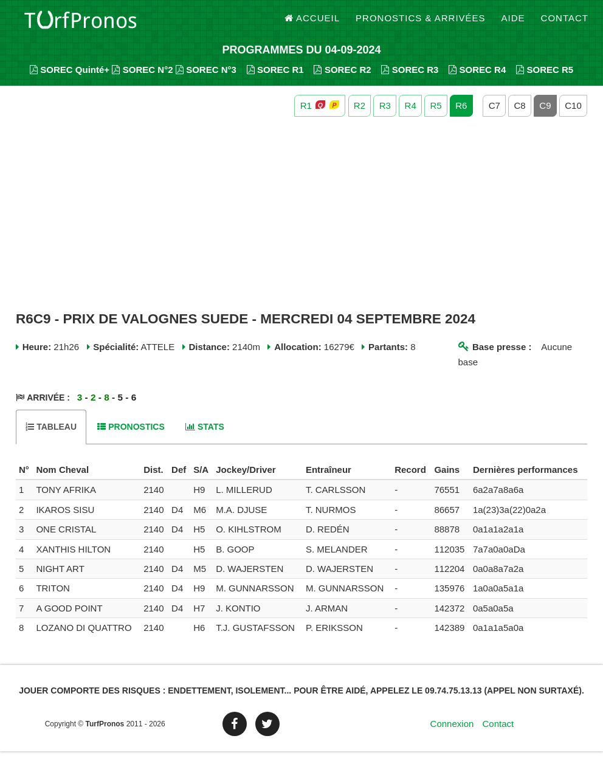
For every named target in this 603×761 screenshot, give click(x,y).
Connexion (452, 733)
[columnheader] (24, 479)
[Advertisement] (301, 224)
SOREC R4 (477, 79)
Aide (513, 24)
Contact (564, 24)
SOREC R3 (409, 79)
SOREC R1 (275, 79)
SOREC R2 (342, 79)
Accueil (312, 24)
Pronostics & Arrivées (421, 24)
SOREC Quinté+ (69, 79)
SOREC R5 (544, 79)
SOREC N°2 (142, 79)
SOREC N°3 (206, 79)
